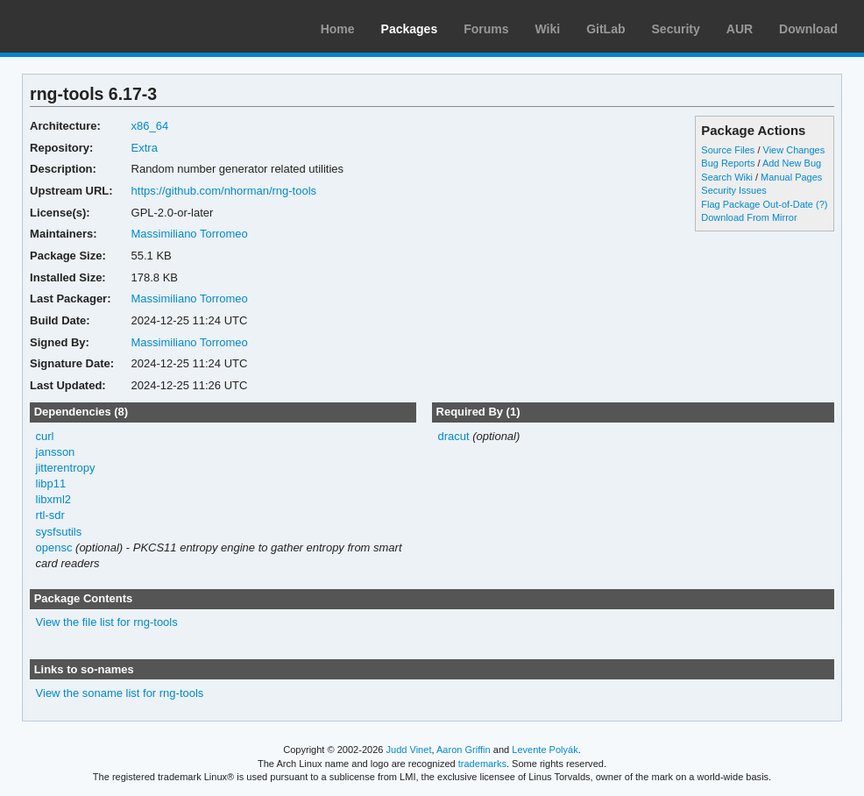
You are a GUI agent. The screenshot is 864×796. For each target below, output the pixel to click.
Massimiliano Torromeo (189, 233)
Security (676, 29)
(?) (821, 204)
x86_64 (150, 125)
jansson (55, 451)
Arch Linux (96, 26)
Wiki (548, 29)
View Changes (794, 150)
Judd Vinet (409, 749)
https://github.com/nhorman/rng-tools (223, 190)
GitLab (605, 29)
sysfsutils (59, 531)
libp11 (51, 483)
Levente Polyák (544, 749)
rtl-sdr (50, 515)
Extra (144, 147)
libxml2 (53, 499)
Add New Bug (791, 163)
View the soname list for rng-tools (120, 693)
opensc (54, 547)
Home (338, 29)
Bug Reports (727, 163)
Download (808, 29)
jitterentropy (66, 467)
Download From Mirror (749, 217)
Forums (486, 29)
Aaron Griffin (463, 749)
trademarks (482, 763)
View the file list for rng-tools (107, 622)
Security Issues (733, 190)
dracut (453, 436)
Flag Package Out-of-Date (757, 204)
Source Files (727, 150)
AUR (739, 29)
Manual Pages (791, 177)
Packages (409, 29)
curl (45, 436)
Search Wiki (727, 177)
